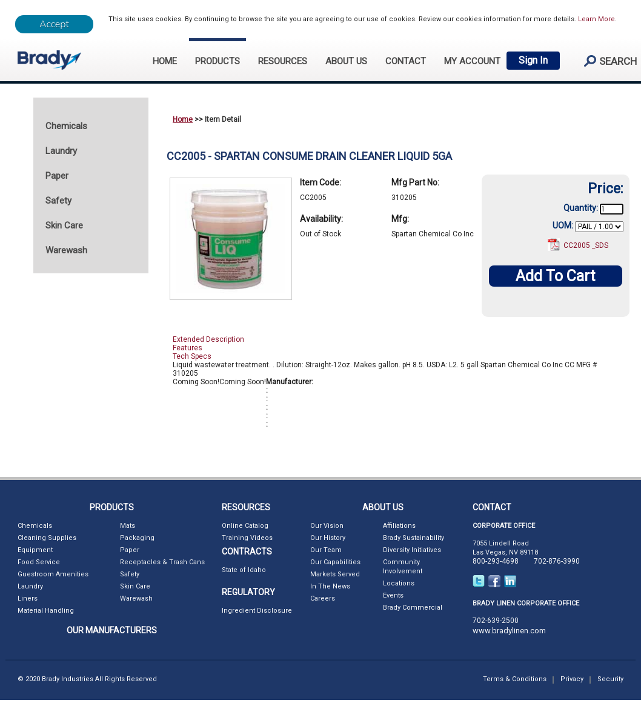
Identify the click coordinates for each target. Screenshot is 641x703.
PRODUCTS (217, 61)
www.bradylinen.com (509, 630)
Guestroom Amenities (53, 574)
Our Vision (327, 526)
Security (610, 679)
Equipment (35, 550)
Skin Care (135, 586)
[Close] (54, 24)
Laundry (30, 586)
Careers (322, 598)
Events (393, 595)
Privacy (571, 679)
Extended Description (208, 339)
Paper (129, 550)
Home (183, 119)
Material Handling (46, 611)
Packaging (137, 538)
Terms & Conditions (514, 679)
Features (187, 348)
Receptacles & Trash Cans (162, 562)
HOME (165, 61)
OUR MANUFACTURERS (112, 630)
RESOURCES (282, 61)
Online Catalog (245, 526)
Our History (327, 538)
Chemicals (35, 526)
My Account (472, 61)
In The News (330, 586)
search (605, 61)
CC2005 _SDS (585, 245)
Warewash (136, 598)
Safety (129, 574)
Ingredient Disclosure (257, 611)
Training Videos (247, 538)
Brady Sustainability (413, 538)
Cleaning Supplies (47, 538)
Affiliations (399, 526)
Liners (28, 598)
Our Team (326, 550)
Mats (127, 526)
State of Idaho (244, 570)
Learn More (596, 19)
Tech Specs (192, 356)
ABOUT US (346, 61)
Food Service (39, 562)
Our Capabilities (335, 562)
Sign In (533, 60)
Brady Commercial (412, 607)
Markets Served (335, 574)
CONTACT (405, 61)
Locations (398, 583)
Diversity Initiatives (412, 550)
